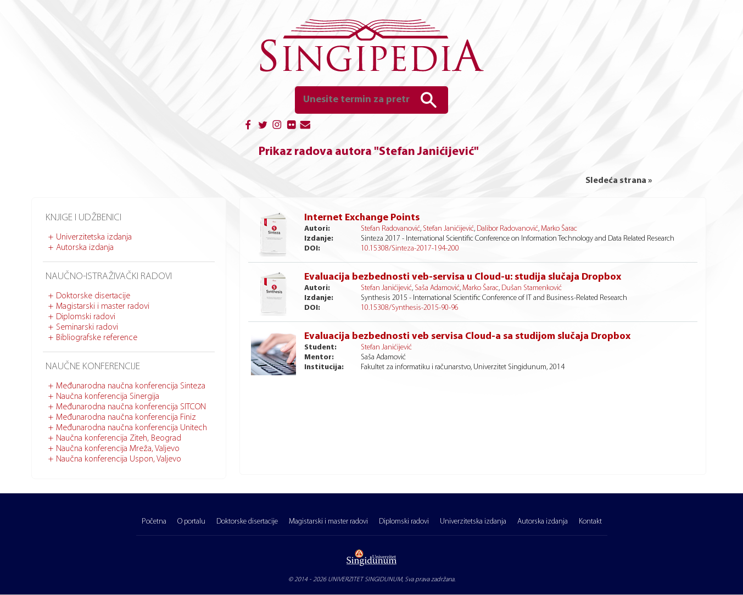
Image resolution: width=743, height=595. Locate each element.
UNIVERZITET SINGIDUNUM (365, 579)
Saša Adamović (437, 288)
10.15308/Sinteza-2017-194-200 (410, 248)
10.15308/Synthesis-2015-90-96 (410, 308)
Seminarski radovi (87, 327)
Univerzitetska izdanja (94, 237)
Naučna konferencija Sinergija (107, 396)
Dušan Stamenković (531, 288)
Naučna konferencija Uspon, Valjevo (118, 459)
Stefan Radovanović (390, 229)
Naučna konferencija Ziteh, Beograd (118, 438)
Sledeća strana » (618, 180)
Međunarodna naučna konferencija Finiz (126, 417)
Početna (154, 522)
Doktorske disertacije (93, 296)
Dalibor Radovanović (507, 229)
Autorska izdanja (85, 247)
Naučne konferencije (93, 367)
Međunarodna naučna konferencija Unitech (131, 428)
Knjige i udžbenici (83, 218)
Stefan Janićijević (448, 229)
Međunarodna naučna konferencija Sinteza (130, 386)
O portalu (191, 522)
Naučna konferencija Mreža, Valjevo (118, 448)
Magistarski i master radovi (102, 306)
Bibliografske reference (96, 337)
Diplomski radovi (85, 317)
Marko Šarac (559, 229)
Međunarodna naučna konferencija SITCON (131, 407)
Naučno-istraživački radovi (109, 276)
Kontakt (590, 522)
